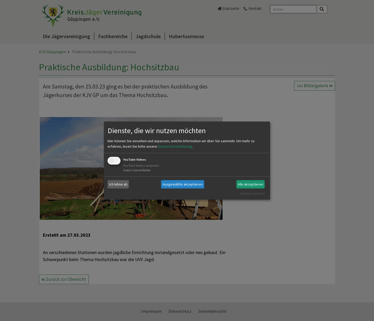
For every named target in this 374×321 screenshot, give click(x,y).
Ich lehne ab (118, 184)
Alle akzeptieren (250, 184)
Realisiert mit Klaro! (252, 193)
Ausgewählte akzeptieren (183, 184)
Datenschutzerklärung (175, 146)
